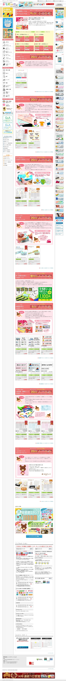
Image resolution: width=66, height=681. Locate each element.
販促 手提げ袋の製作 (59, 210)
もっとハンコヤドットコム (8, 160)
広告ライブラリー (7, 158)
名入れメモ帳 (59, 199)
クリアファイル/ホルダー (59, 202)
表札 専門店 (59, 178)
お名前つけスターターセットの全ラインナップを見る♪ (44, 91)
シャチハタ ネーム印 (59, 103)
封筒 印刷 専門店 (59, 146)
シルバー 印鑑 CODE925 (59, 94)
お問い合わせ (6, 146)
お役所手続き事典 (60, 228)
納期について (6, 141)
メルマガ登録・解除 (7, 144)
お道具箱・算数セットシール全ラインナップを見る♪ (45, 443)
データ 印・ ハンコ (59, 115)
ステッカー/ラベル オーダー (59, 169)
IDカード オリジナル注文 (59, 154)
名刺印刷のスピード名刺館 (59, 142)
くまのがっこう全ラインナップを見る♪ (47, 501)
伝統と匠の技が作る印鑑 (59, 90)
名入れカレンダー (59, 187)
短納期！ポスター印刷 (59, 157)
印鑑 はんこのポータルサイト (59, 77)
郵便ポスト (59, 182)
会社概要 (5, 165)
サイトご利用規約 (7, 151)
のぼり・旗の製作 (59, 206)
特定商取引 (6, 148)
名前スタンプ (59, 119)
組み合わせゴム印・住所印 (59, 111)
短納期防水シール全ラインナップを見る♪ (46, 383)
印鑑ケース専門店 (59, 98)
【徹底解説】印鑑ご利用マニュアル (60, 231)
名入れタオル (59, 195)
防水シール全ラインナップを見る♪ (47, 209)
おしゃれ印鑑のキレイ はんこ (59, 87)
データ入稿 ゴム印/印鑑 (59, 107)
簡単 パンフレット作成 (59, 161)
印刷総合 (59, 137)
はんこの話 (59, 234)
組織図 (5, 163)
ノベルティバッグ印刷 (59, 191)
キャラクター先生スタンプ (59, 122)
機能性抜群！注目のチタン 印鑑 (59, 83)
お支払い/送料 (6, 139)
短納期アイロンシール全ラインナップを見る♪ (46, 357)
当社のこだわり (6, 156)
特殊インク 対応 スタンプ (59, 130)
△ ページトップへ (51, 668)
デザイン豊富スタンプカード (59, 150)
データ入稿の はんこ (59, 126)
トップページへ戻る (34, 536)
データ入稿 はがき (59, 172)
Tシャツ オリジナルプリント (59, 165)
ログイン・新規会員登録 (8, 143)
